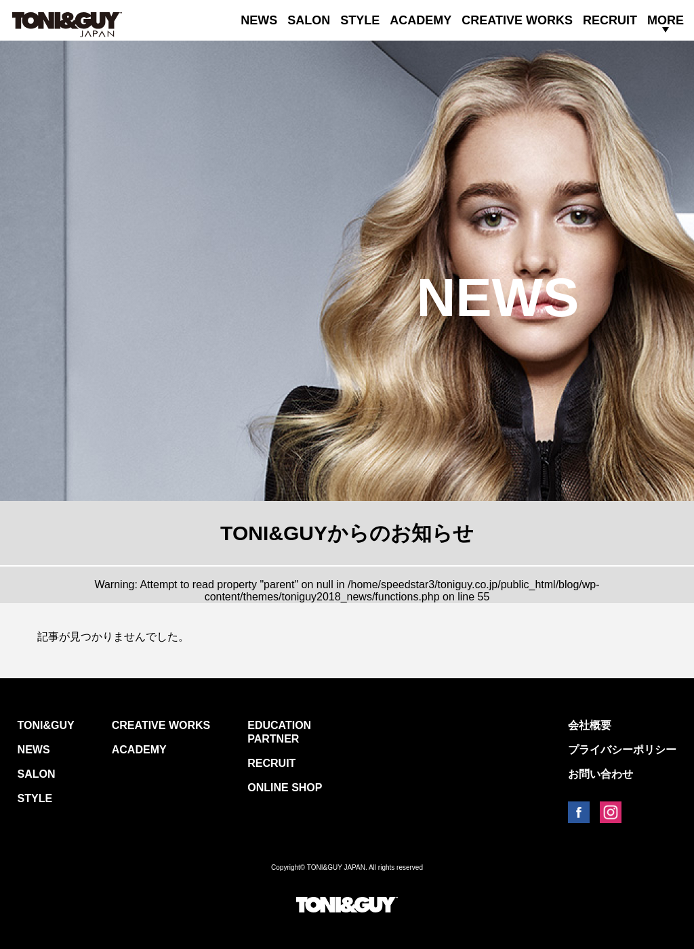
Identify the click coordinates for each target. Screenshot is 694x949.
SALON (308, 20)
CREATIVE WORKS (517, 20)
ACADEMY (420, 20)
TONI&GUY (46, 725)
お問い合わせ (600, 774)
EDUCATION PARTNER (279, 732)
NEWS (259, 20)
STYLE (360, 20)
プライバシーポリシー (622, 749)
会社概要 (589, 725)
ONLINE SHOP (284, 787)
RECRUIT (610, 20)
